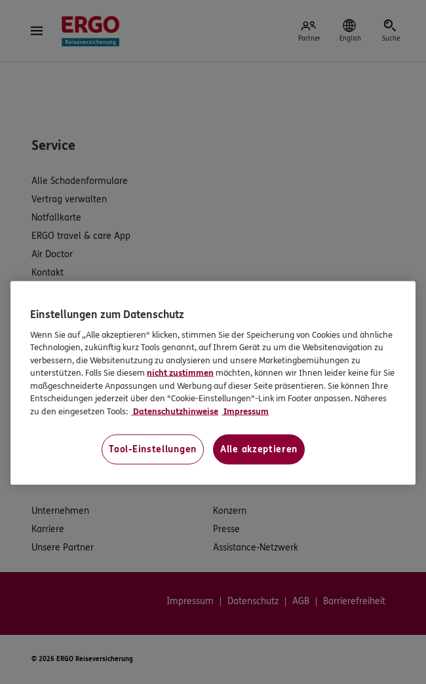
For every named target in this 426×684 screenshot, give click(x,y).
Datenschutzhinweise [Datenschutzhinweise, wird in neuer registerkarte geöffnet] (174, 411)
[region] (213, 383)
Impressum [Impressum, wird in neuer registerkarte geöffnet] (245, 411)
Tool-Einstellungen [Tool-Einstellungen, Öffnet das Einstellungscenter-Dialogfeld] (153, 449)
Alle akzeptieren (259, 449)
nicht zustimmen (180, 373)
